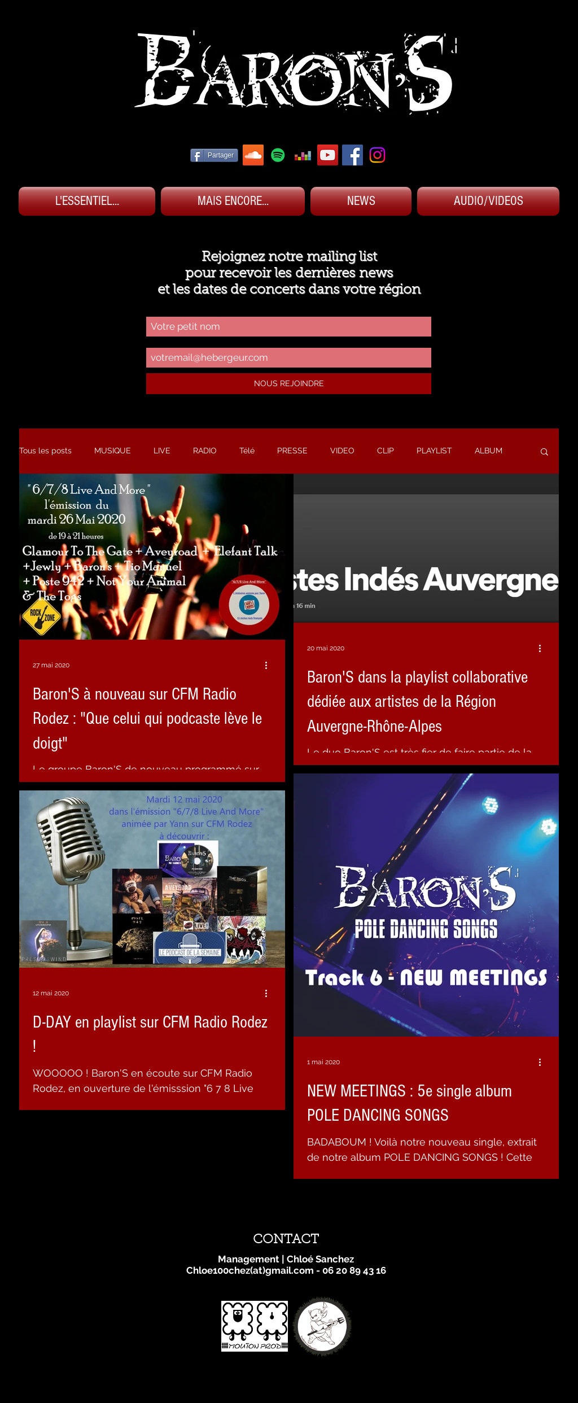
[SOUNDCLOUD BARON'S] (253, 155)
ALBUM (488, 450)
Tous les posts (45, 450)
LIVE (162, 450)
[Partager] (214, 155)
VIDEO (342, 450)
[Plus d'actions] (270, 665)
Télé (247, 450)
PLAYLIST (434, 450)
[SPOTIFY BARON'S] (278, 155)
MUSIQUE (112, 450)
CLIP (385, 450)
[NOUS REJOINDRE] (288, 383)
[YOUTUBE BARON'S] (327, 155)
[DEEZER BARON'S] (302, 155)
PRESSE (292, 450)
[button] (544, 452)
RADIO (205, 450)
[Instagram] (377, 155)
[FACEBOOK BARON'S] (352, 155)
